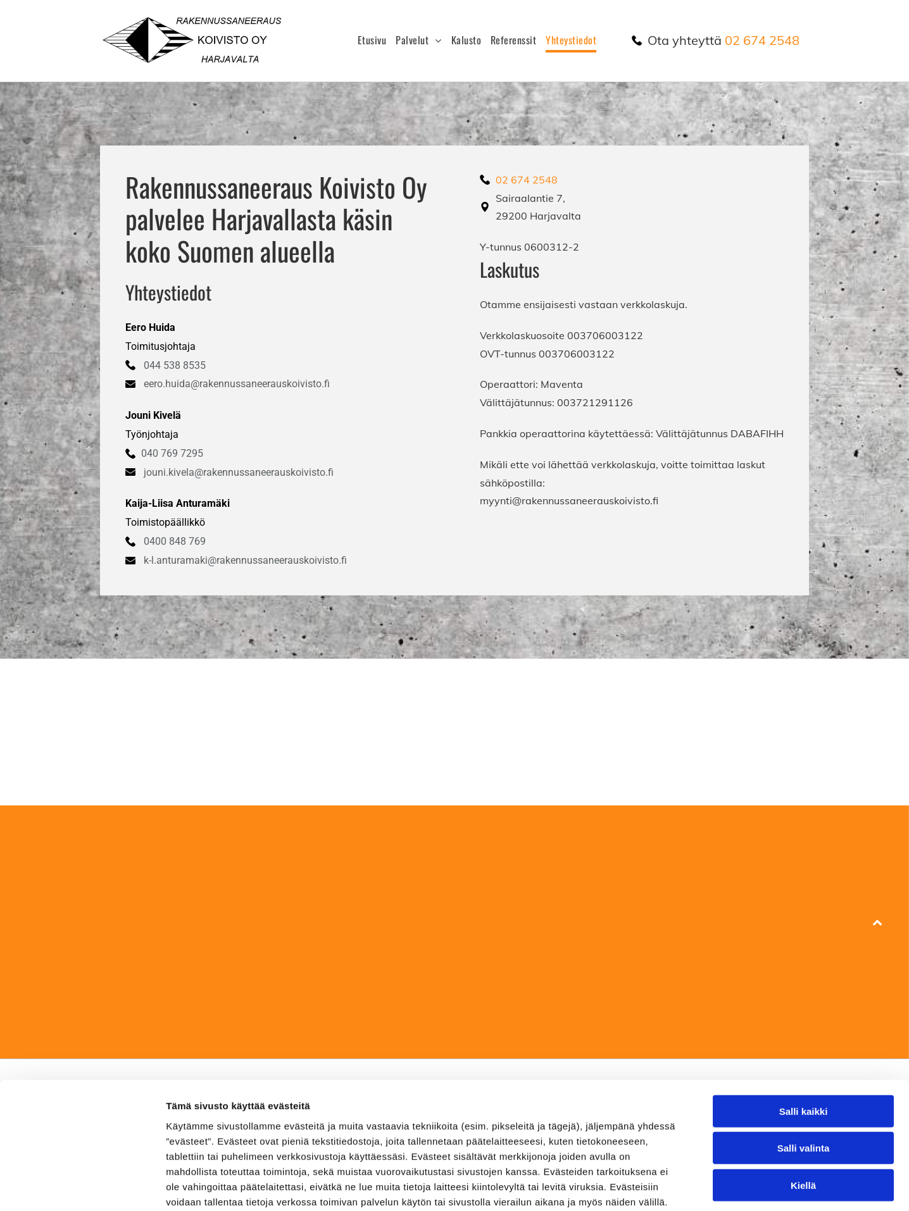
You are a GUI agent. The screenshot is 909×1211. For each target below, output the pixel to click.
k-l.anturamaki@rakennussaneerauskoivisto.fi (245, 560)
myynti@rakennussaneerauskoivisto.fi (569, 500)
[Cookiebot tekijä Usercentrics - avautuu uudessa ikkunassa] (82, 1186)
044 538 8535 (175, 365)
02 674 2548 (762, 40)
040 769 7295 (172, 453)
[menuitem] (367, 40)
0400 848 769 (175, 541)
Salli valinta (803, 1081)
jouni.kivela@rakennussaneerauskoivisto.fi (239, 472)
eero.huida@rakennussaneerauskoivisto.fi (237, 384)
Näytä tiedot (677, 1186)
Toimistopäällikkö (165, 522)
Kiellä (803, 1118)
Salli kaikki (803, 1044)
